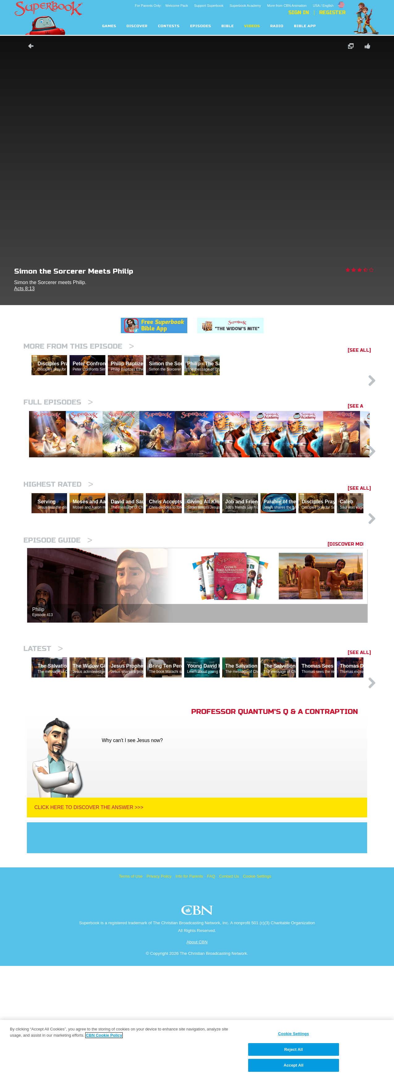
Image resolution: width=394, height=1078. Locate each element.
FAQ (211, 988)
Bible (227, 26)
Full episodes (58, 429)
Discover (136, 26)
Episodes (200, 26)
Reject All (293, 1049)
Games (109, 26)
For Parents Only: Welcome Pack (161, 5)
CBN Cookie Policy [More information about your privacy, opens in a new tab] (104, 1035)
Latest (43, 734)
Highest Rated (58, 543)
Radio (276, 26)
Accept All (293, 1065)
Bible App (305, 26)
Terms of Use (131, 988)
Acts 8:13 (24, 288)
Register (332, 12)
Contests (169, 26)
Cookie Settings (257, 988)
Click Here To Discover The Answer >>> (88, 919)
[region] (197, 1049)
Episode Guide (57, 625)
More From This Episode (78, 346)
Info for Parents (189, 988)
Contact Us (229, 988)
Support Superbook (208, 5)
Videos (252, 26)
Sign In (298, 12)
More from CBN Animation (287, 5)
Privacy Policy (159, 988)
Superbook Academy (245, 5)
